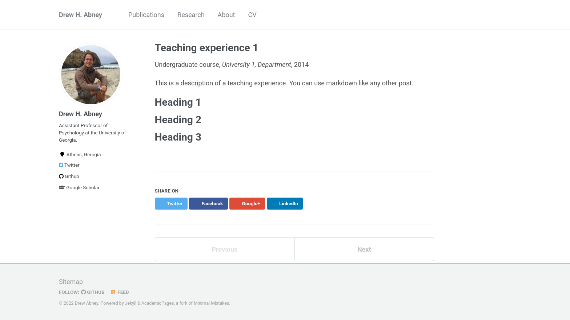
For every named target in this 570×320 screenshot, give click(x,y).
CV (252, 15)
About (226, 15)
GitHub (93, 292)
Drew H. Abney (80, 15)
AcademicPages (157, 303)
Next (364, 249)
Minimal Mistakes (211, 303)
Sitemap (71, 281)
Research (191, 15)
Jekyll (131, 303)
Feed (119, 292)
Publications (146, 15)
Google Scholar (79, 187)
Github (69, 176)
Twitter (69, 165)
